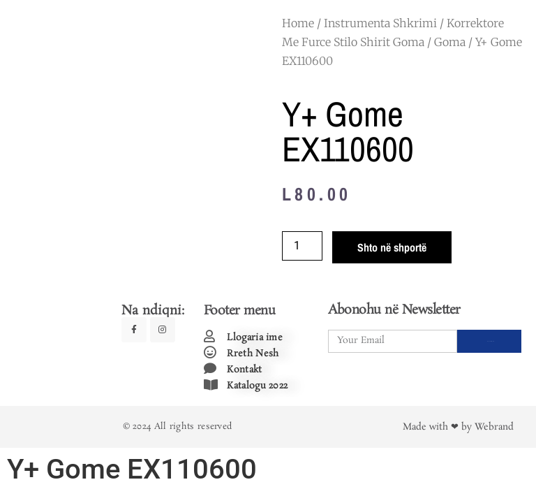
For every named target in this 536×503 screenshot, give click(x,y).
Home (298, 23)
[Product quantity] (302, 246)
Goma (450, 42)
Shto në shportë (391, 247)
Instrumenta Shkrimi (380, 23)
